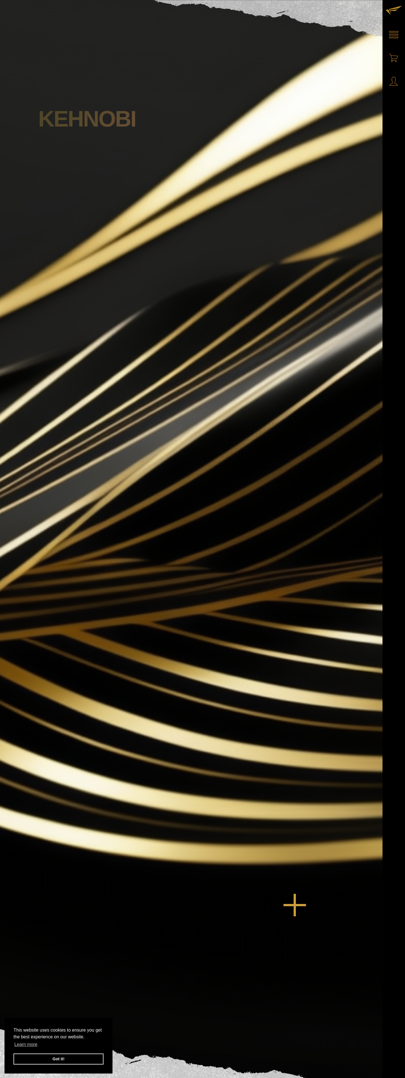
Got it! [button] (58, 1059)
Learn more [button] (25, 1044)
